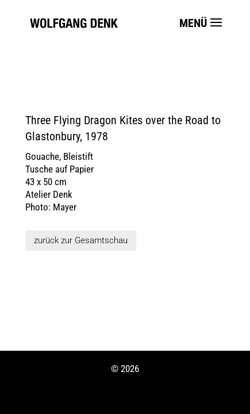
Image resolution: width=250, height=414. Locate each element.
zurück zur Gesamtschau (81, 240)
